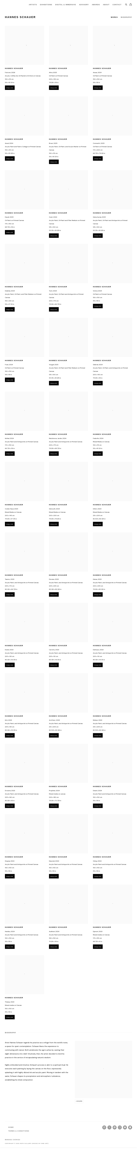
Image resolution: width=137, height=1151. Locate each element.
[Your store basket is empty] (130, 5)
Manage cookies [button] (12, 1139)
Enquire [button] (9, 92)
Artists (33, 5)
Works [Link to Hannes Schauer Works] (114, 17)
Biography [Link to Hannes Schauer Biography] (126, 17)
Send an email (115, 1127)
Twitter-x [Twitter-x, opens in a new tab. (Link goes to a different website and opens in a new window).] (109, 1127)
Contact (117, 5)
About (106, 5)
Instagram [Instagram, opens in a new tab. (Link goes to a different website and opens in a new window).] (104, 1127)
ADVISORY (84, 5)
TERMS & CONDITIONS (18, 1131)
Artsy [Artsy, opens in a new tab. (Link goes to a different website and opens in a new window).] (120, 1127)
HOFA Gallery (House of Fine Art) (13, 4)
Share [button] (79, 1101)
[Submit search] (126, 4)
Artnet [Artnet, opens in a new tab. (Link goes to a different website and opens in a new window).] (130, 1127)
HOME (11, 1127)
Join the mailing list (125, 1127)
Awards (96, 5)
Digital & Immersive (65, 5)
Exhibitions (46, 5)
